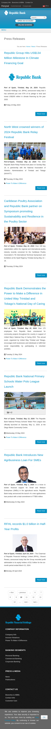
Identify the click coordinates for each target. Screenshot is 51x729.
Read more (41, 114)
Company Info (6, 2)
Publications (10, 680)
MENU (3, 30)
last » (35, 602)
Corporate (27, 6)
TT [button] (46, 6)
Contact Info (10, 698)
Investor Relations (12, 638)
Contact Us (29, 2)
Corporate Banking (12, 662)
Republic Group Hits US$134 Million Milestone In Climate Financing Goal (22, 58)
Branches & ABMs (18, 2)
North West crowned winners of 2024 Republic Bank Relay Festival (24, 132)
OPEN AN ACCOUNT (25, 21)
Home (28, 46)
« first (11, 592)
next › (26, 602)
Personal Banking (12, 656)
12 (33, 597)
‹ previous (22, 592)
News (33, 46)
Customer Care (11, 701)
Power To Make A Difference (16, 183)
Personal (5, 6)
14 (14, 602)
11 (26, 597)
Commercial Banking (13, 659)
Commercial (16, 6)
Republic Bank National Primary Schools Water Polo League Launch (24, 381)
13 (40, 597)
